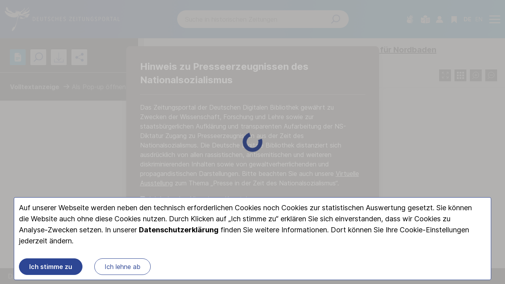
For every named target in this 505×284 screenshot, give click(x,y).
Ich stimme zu (50, 267)
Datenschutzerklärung (179, 230)
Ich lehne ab (122, 267)
